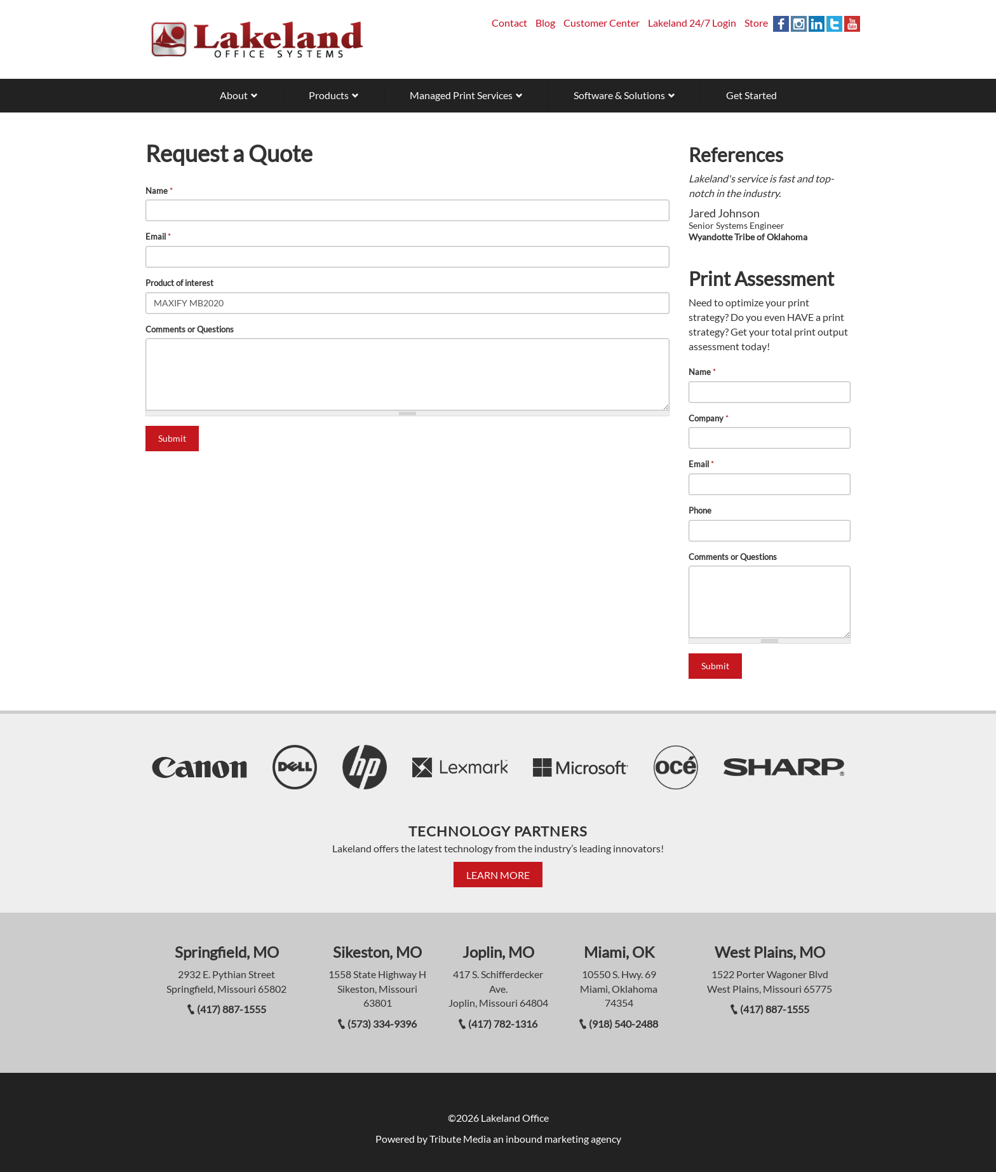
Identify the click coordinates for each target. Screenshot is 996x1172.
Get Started (751, 95)
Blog (545, 23)
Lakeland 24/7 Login (692, 23)
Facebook (781, 24)
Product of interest (179, 283)
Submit (172, 438)
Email (158, 236)
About (234, 95)
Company (709, 418)
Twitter (834, 24)
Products (329, 95)
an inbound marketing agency (557, 1139)
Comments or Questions (189, 329)
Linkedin (816, 24)
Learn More (498, 875)
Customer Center (601, 23)
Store (756, 23)
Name (159, 191)
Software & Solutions (619, 95)
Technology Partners (498, 831)
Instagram (799, 24)
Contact (509, 23)
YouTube (852, 24)
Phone (700, 510)
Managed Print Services (461, 95)
